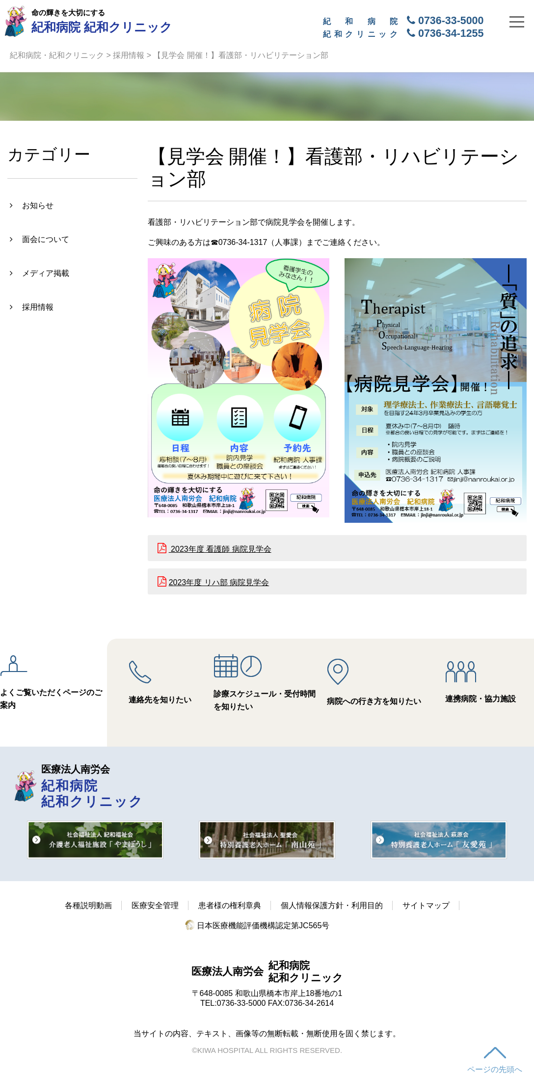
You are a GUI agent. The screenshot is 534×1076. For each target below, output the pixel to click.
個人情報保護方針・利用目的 (332, 905)
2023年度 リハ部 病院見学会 (219, 582)
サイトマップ (426, 905)
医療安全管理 (155, 905)
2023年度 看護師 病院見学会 (220, 549)
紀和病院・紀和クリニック (57, 55)
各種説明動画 (88, 905)
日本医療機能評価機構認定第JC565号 (257, 925)
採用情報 (128, 55)
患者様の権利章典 (229, 905)
